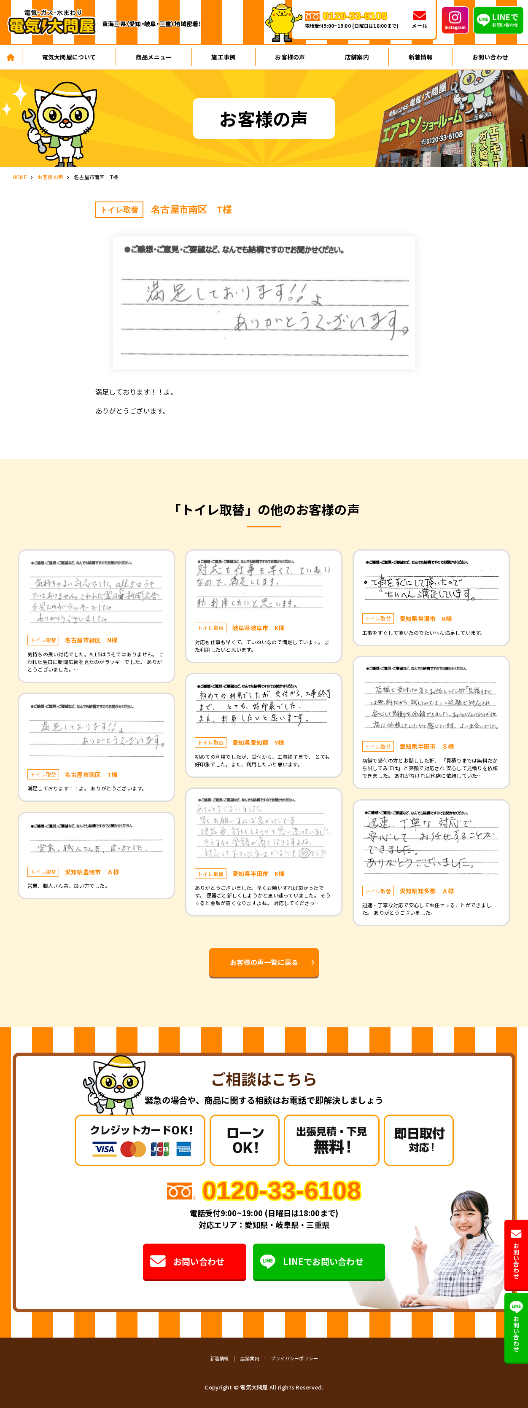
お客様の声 (290, 57)
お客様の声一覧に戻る (264, 962)
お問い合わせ (187, 1261)
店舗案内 (357, 57)
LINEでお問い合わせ (312, 1261)
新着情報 (421, 57)
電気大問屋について (69, 57)
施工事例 (223, 57)
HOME (20, 176)
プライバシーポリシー (294, 1358)
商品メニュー (154, 57)
